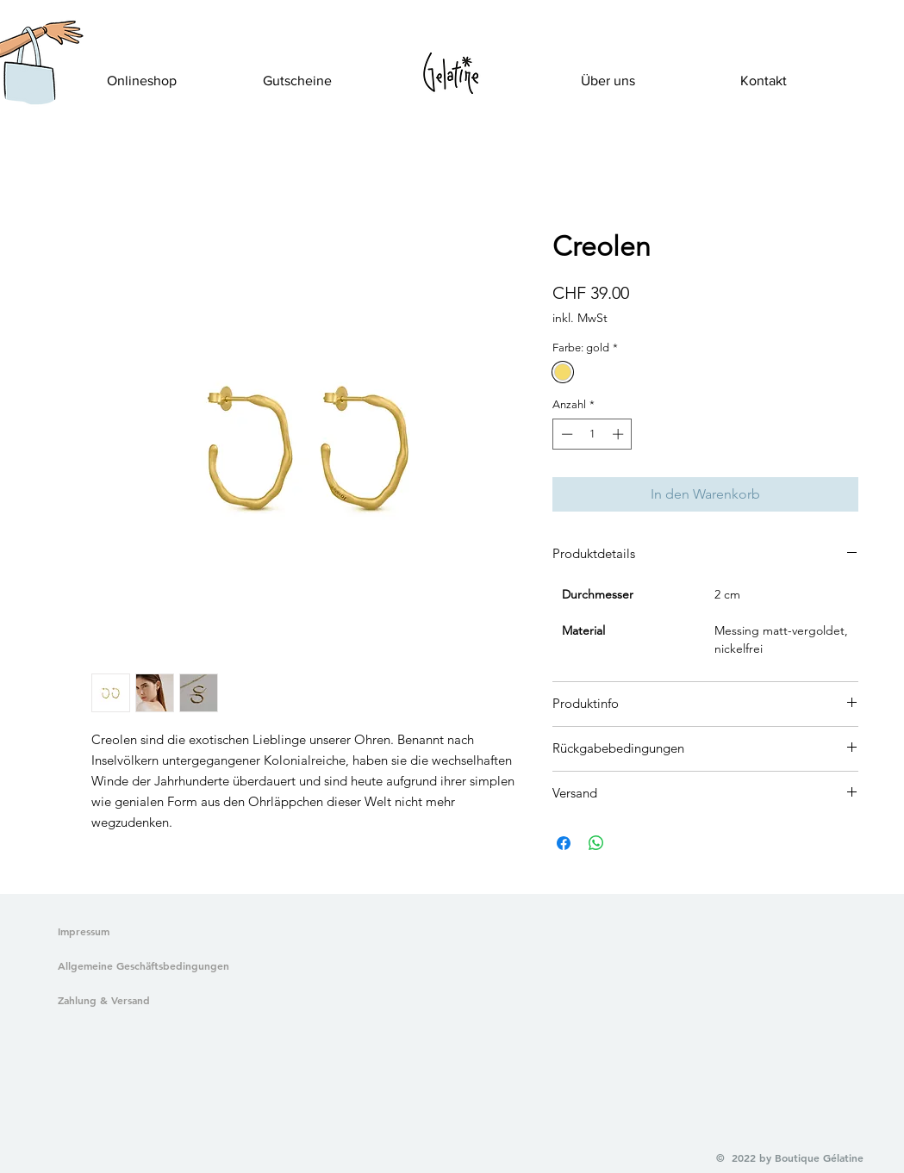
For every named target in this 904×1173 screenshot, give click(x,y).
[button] (28, 82)
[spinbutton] (592, 434)
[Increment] (619, 434)
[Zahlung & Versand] (140, 1001)
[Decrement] (565, 434)
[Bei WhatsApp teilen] (596, 843)
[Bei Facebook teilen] (563, 843)
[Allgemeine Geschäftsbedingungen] (140, 966)
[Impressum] (84, 932)
